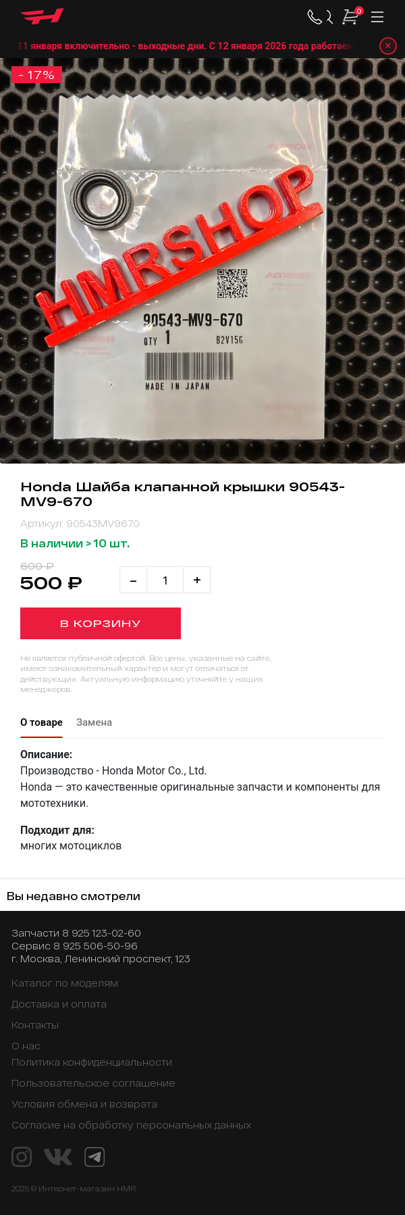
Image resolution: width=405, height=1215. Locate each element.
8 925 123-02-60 (101, 933)
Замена (94, 722)
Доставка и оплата (59, 1004)
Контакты (35, 1025)
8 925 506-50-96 (95, 945)
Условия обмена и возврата (84, 1104)
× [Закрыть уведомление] (388, 45)
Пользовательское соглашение (93, 1083)
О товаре (41, 722)
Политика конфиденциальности (91, 1062)
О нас (25, 1045)
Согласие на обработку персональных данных (131, 1125)
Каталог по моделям (64, 983)
